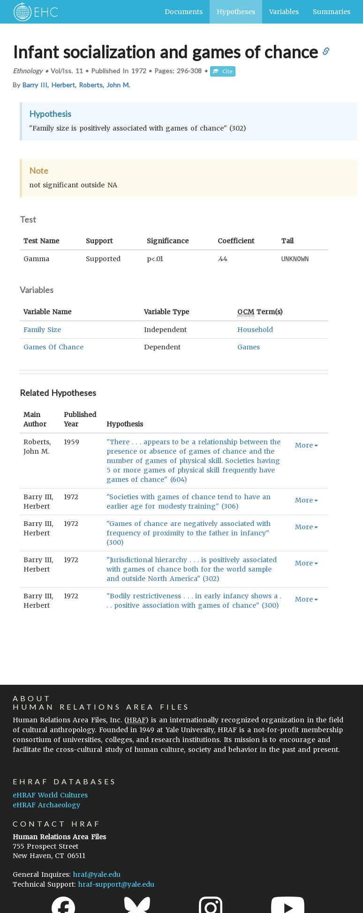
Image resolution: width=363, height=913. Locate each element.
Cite (223, 71)
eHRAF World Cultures (50, 795)
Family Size (42, 329)
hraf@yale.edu (97, 874)
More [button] (306, 445)
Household (255, 329)
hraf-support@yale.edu (116, 884)
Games (248, 346)
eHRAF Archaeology (46, 805)
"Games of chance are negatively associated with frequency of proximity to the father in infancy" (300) (188, 532)
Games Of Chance (53, 346)
